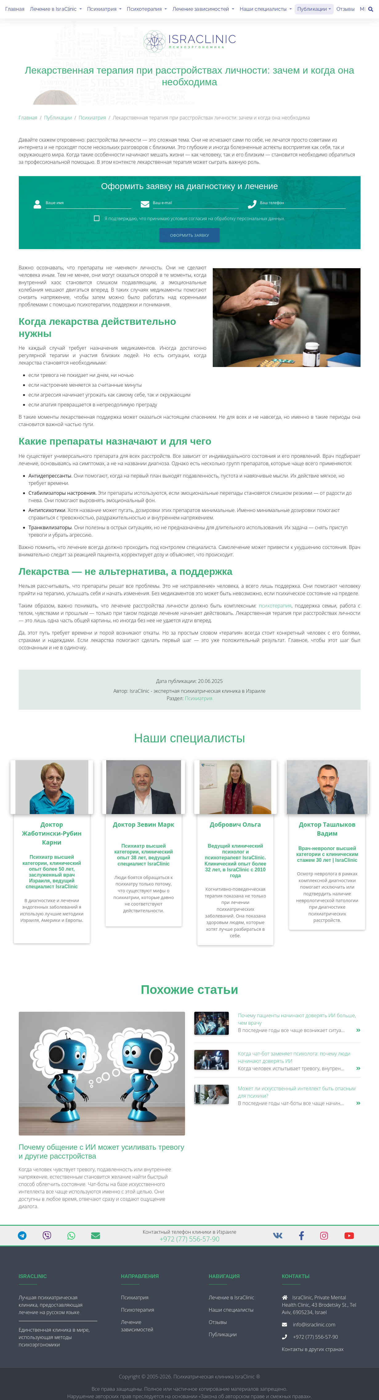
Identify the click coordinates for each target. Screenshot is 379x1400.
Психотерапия (148, 9)
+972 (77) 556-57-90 (189, 1241)
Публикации (312, 10)
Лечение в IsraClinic (57, 9)
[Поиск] (371, 10)
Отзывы (346, 10)
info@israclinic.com (314, 1327)
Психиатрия (105, 9)
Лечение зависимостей (204, 9)
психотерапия (275, 608)
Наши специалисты (267, 9)
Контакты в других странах (313, 1351)
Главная (14, 10)
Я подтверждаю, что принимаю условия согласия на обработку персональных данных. (195, 221)
